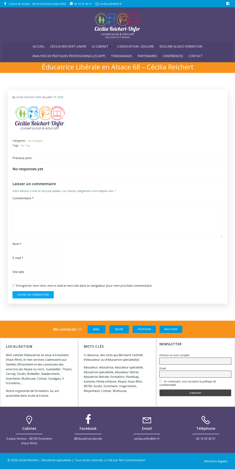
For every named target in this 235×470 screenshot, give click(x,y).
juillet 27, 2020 (55, 97)
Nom (17, 245)
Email (162, 368)
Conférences (172, 55)
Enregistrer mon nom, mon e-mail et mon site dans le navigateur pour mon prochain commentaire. (84, 286)
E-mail (18, 259)
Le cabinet (102, 45)
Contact (196, 55)
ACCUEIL (39, 45)
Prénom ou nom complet (174, 355)
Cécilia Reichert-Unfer (68, 45)
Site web (18, 273)
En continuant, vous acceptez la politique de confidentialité (187, 383)
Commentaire (23, 199)
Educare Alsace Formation (181, 45)
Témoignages (121, 55)
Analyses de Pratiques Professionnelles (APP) (68, 55)
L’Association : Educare (135, 45)
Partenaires (147, 55)
